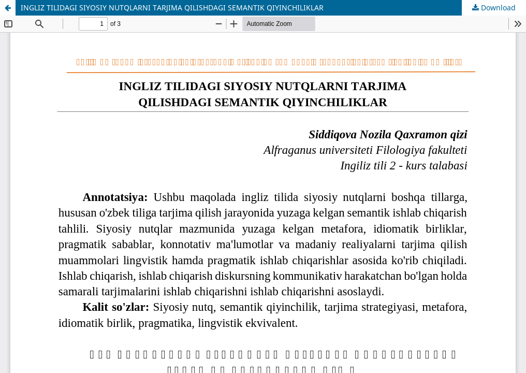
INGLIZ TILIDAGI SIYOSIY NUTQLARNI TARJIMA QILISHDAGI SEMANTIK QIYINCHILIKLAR (172, 7)
